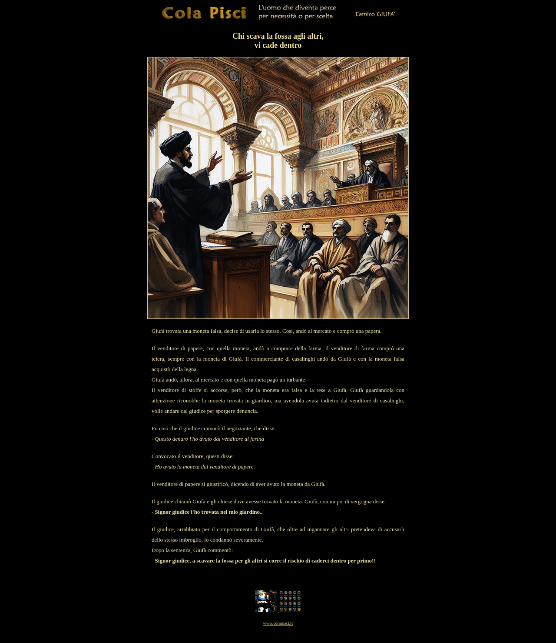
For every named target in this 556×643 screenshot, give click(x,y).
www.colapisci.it (278, 623)
